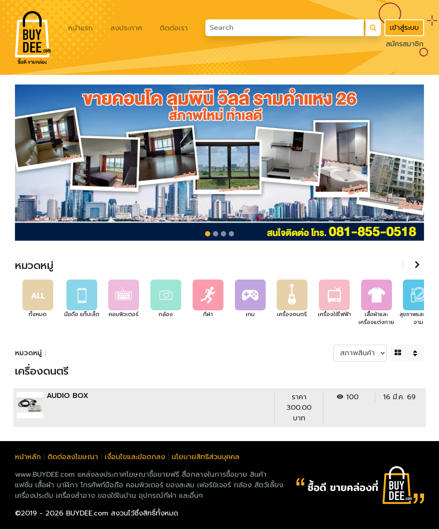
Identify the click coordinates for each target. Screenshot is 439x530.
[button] (28, 163)
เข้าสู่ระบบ (404, 27)
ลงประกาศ (126, 28)
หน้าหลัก (28, 458)
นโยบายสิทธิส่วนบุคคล (205, 458)
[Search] (284, 27)
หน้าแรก (80, 28)
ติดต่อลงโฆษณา (73, 458)
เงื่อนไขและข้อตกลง (135, 458)
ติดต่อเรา (174, 28)
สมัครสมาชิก (405, 44)
